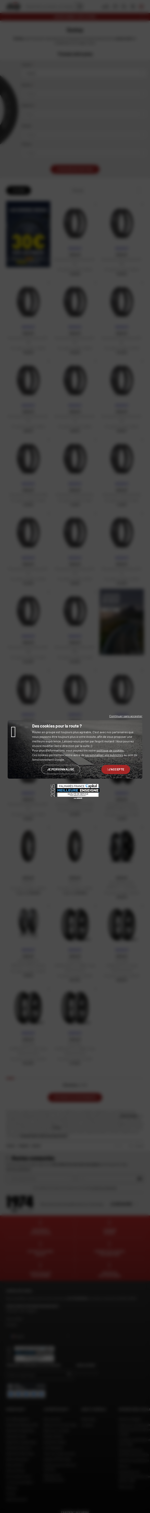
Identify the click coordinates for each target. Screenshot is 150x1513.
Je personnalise (60, 769)
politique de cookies (110, 750)
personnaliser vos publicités (104, 755)
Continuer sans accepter (125, 716)
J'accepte (115, 769)
